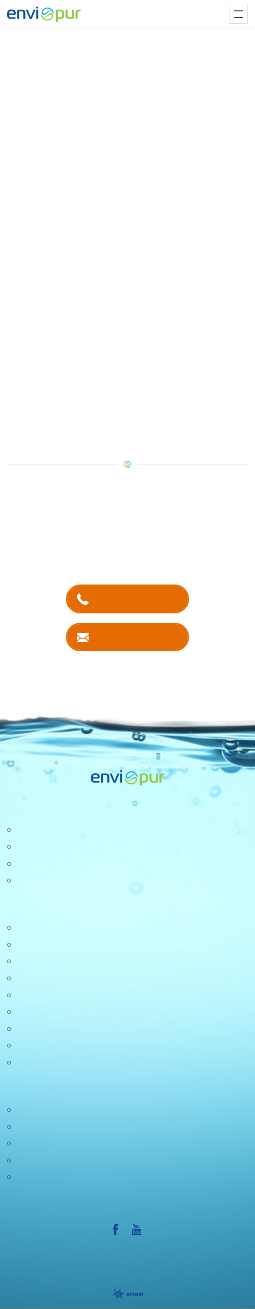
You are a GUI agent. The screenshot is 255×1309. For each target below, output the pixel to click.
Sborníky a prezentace (52, 1161)
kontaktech (101, 536)
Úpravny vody (37, 847)
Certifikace (32, 1110)
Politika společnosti (46, 979)
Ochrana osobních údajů (55, 1012)
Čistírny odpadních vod (53, 830)
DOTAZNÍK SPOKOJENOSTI (63, 1046)
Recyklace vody (40, 864)
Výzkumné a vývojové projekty (65, 996)
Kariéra (26, 945)
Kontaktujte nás (136, 637)
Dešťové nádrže (41, 881)
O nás (24, 928)
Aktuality (28, 1029)
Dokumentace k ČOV (49, 1144)
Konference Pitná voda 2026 (62, 1063)
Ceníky (26, 1127)
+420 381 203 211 (136, 598)
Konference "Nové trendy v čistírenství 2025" (89, 962)
